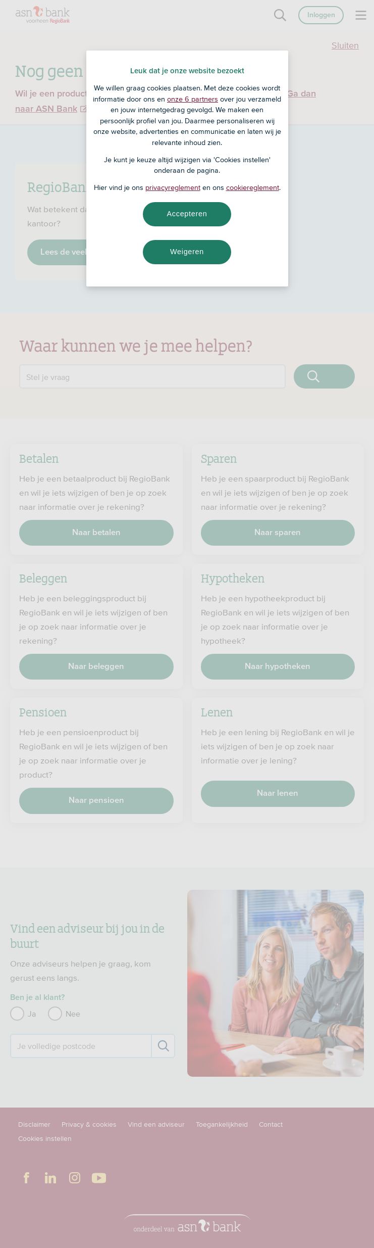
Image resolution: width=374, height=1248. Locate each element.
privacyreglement (172, 187)
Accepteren (187, 214)
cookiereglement (252, 187)
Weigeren (187, 252)
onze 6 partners (192, 99)
